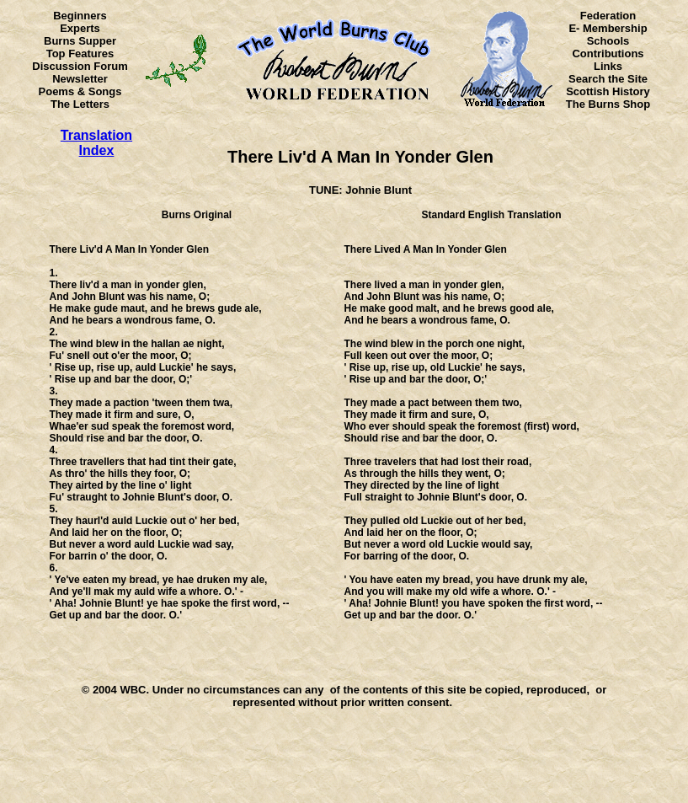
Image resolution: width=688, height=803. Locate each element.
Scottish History (608, 91)
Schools (608, 41)
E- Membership (607, 28)
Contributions (607, 53)
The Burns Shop (608, 104)
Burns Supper (80, 41)
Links (608, 66)
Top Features (80, 53)
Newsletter (80, 78)
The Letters (80, 104)
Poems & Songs (80, 91)
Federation (608, 15)
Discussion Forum (79, 66)
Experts (80, 28)
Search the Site (608, 78)
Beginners (80, 15)
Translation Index (96, 143)
